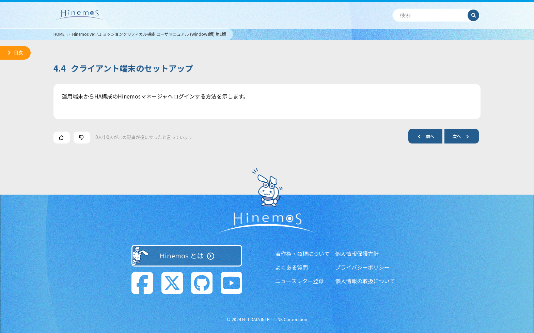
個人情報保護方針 (357, 253)
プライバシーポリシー (362, 267)
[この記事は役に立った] (61, 137)
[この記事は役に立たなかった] (82, 137)
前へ (423, 136)
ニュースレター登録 (299, 281)
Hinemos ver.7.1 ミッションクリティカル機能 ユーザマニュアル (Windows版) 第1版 (149, 34)
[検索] (430, 15)
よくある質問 (291, 267)
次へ (463, 136)
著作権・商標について (302, 253)
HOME (59, 34)
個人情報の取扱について (365, 281)
